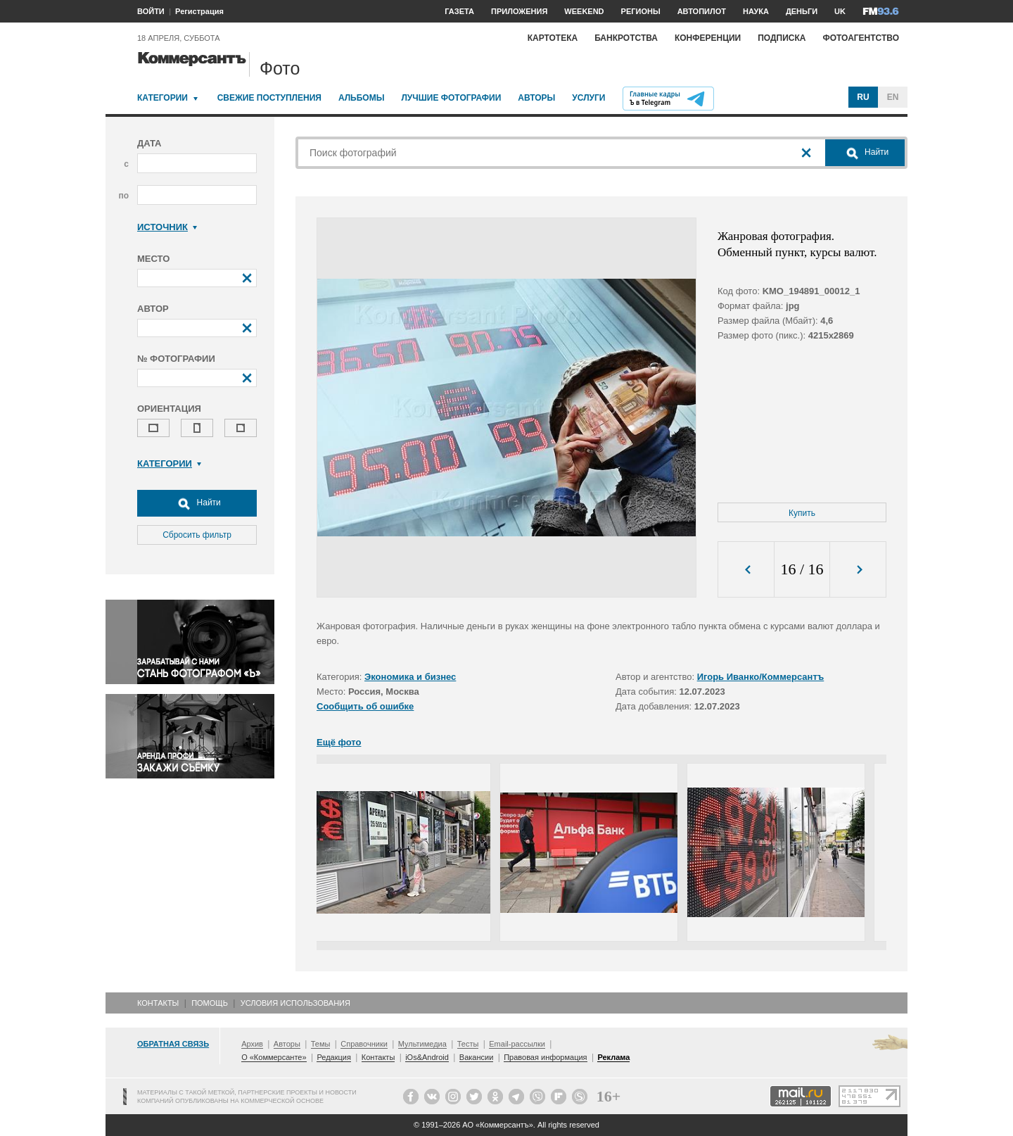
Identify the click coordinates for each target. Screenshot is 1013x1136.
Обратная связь (173, 1044)
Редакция (333, 1057)
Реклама (613, 1057)
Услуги (588, 98)
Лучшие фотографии (451, 98)
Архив (252, 1044)
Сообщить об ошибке (365, 706)
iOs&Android (427, 1057)
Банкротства (626, 38)
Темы (321, 1044)
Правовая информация (545, 1057)
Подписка (781, 38)
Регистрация (199, 11)
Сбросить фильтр (197, 535)
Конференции (708, 38)
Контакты (158, 1003)
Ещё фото (339, 742)
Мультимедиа (422, 1044)
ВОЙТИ (151, 11)
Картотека (553, 38)
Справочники (364, 1044)
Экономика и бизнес (410, 676)
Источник (167, 227)
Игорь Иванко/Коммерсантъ (760, 676)
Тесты (468, 1044)
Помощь (209, 1003)
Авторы (536, 98)
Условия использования (295, 1003)
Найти (197, 503)
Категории (162, 98)
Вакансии (476, 1057)
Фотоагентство (860, 38)
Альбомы (361, 98)
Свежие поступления (269, 98)
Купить (802, 513)
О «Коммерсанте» (273, 1057)
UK (840, 11)
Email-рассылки (517, 1044)
